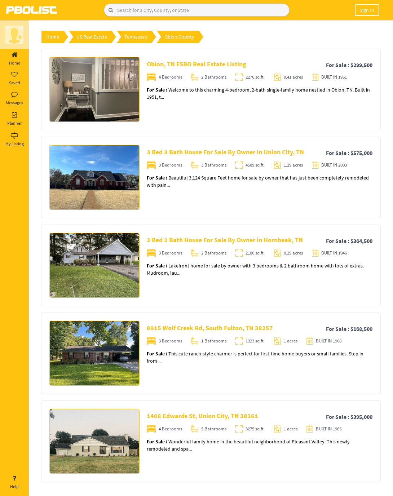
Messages (14, 98)
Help (14, 482)
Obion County (179, 37)
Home (14, 59)
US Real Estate (91, 37)
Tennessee (135, 37)
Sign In (367, 10)
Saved (14, 78)
